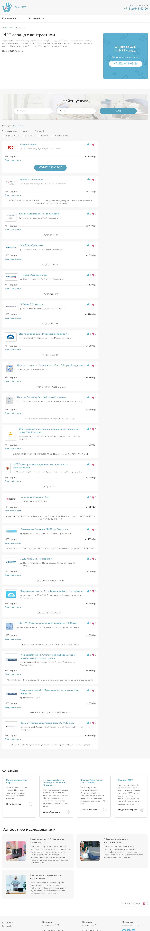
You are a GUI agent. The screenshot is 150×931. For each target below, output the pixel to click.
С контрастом (61, 135)
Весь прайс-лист (13, 160)
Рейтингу (38, 131)
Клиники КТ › (36, 18)
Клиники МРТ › (10, 18)
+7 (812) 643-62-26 (136, 9)
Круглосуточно (20, 125)
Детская (30, 135)
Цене (24, 131)
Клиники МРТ (8, 922)
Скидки (44, 135)
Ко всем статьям (131, 903)
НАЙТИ (118, 111)
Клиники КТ (7, 926)
